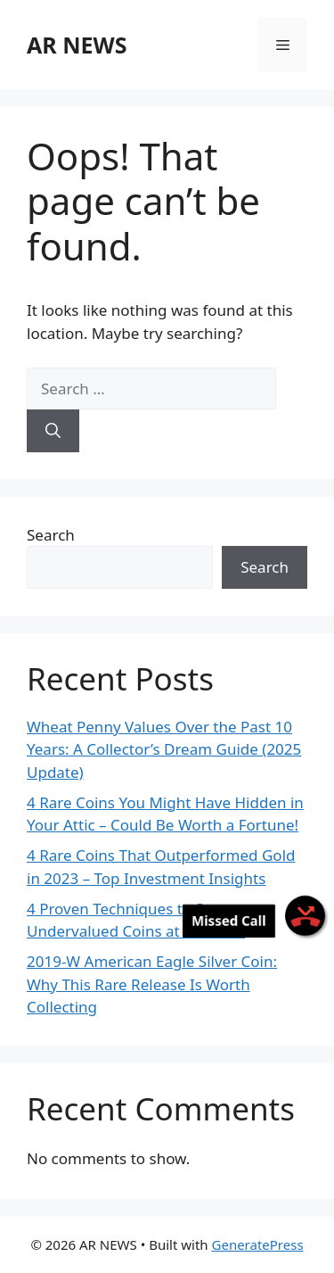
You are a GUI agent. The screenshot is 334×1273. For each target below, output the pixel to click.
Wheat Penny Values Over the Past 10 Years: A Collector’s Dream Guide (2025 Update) (164, 749)
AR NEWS (76, 44)
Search (51, 535)
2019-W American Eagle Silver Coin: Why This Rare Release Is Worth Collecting (152, 984)
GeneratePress (258, 1244)
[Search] (53, 430)
